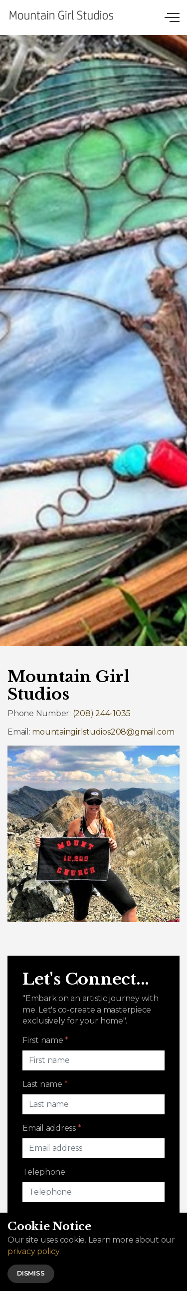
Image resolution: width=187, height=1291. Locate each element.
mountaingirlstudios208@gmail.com (103, 732)
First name (45, 1040)
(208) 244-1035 (102, 713)
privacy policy (33, 1263)
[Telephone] (93, 1192)
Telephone (43, 1172)
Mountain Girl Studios (62, 15)
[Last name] (93, 1104)
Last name (44, 1084)
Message (39, 1216)
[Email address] (93, 1148)
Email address (51, 1128)
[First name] (93, 1060)
